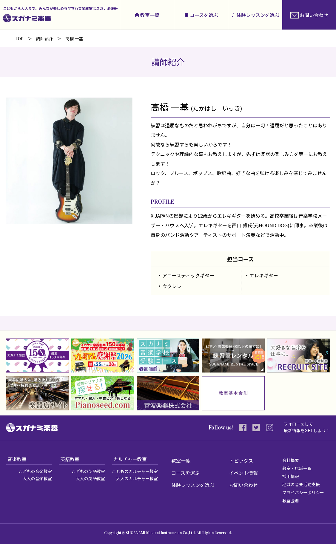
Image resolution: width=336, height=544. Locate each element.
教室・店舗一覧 (297, 468)
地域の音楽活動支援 (301, 484)
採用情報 (290, 476)
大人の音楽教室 (37, 478)
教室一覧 (149, 14)
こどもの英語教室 (88, 471)
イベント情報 (243, 472)
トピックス (241, 460)
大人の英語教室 (90, 478)
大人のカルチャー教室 (137, 478)
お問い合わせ (243, 485)
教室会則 (290, 500)
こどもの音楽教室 (35, 471)
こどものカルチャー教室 (135, 471)
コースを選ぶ (204, 14)
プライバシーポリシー (303, 492)
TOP (19, 38)
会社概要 (290, 460)
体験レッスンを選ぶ (257, 14)
